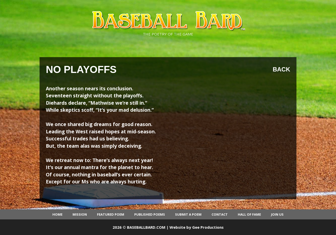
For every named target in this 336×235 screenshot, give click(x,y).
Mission (80, 214)
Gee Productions (208, 227)
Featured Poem (110, 214)
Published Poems (149, 214)
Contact (220, 214)
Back (281, 69)
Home (57, 214)
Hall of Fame (249, 214)
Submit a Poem (188, 214)
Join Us (277, 214)
